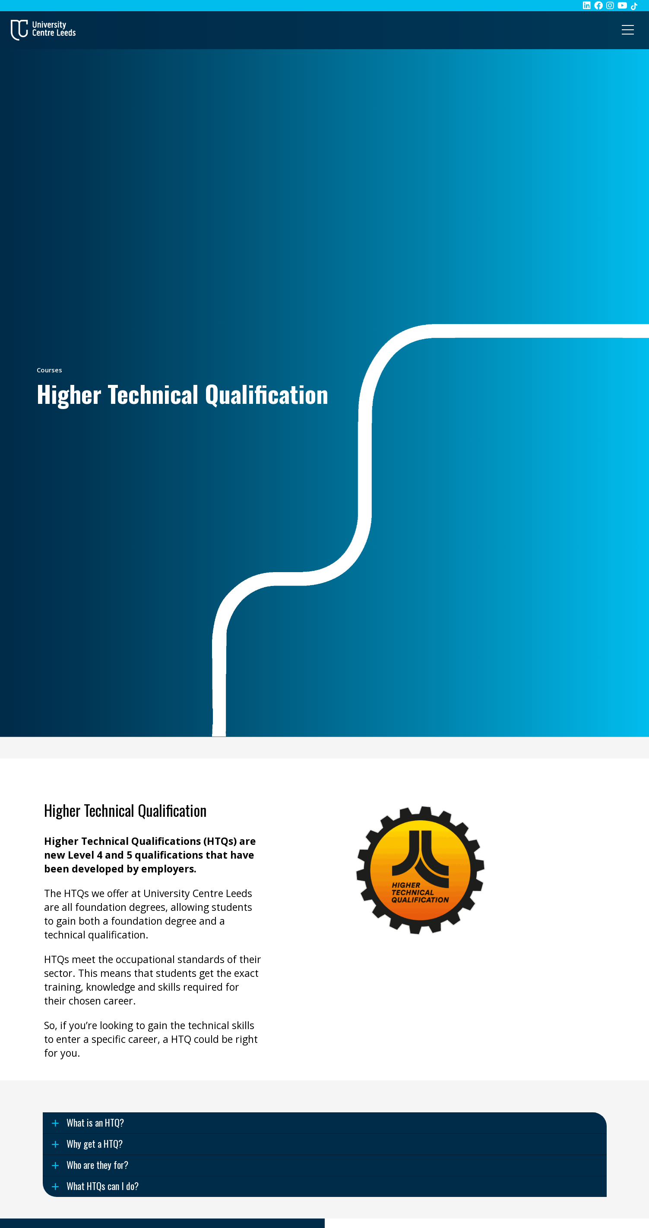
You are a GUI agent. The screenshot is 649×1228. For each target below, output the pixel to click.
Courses (49, 369)
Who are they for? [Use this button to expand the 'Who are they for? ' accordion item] (97, 1164)
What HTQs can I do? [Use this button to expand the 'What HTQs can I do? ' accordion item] (102, 1186)
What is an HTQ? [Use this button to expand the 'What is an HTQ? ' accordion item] (95, 1122)
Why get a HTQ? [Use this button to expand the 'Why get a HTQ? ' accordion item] (94, 1143)
